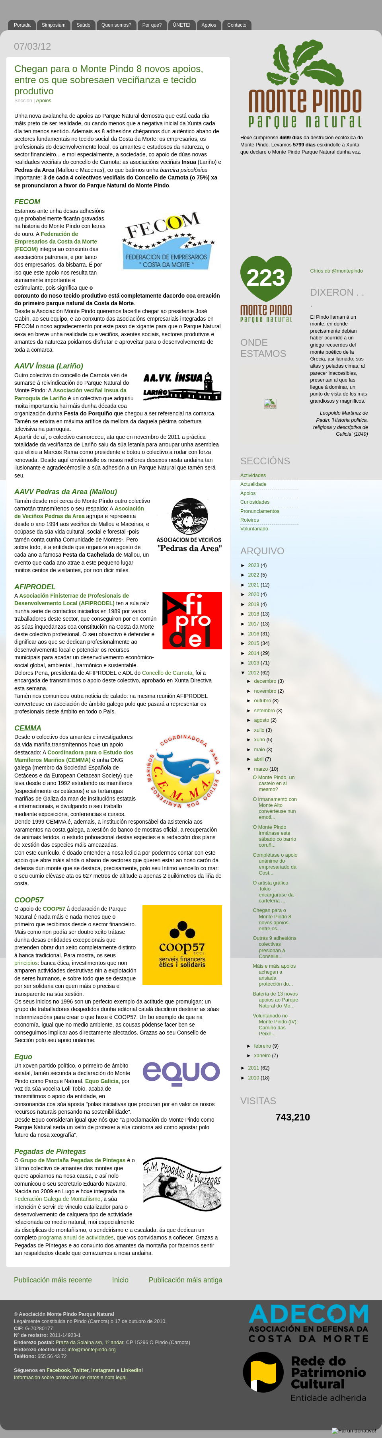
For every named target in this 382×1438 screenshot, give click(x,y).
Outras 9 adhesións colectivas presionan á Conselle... (274, 947)
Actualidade (253, 484)
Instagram (103, 1370)
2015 (254, 643)
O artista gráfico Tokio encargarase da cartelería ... (273, 892)
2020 (254, 594)
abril (259, 759)
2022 (254, 575)
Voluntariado (254, 529)
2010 (254, 1078)
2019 (254, 604)
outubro (263, 700)
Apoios (209, 25)
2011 (254, 1068)
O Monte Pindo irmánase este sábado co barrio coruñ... (274, 836)
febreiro (263, 1046)
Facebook (58, 1370)
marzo (262, 769)
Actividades (253, 475)
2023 (254, 565)
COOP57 (54, 909)
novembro (266, 691)
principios (26, 963)
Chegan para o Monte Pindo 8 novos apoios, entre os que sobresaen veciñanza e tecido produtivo (108, 79)
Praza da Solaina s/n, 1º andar (89, 1342)
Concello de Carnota (167, 673)
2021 (254, 585)
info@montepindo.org (92, 1349)
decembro (266, 681)
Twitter (81, 1370)
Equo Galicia (102, 1081)
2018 (254, 614)
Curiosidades (255, 502)
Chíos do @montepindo (336, 271)
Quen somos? (116, 25)
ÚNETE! (182, 25)
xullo (260, 730)
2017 (254, 624)
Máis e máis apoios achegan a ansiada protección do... (274, 975)
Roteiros (249, 520)
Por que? (152, 25)
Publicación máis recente (53, 1280)
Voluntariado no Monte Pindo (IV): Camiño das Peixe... (275, 1025)
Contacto (236, 25)
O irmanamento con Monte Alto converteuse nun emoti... (275, 808)
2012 (254, 673)
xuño (260, 739)
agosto (262, 720)
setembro (265, 710)
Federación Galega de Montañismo (57, 1199)
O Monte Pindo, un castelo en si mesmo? (273, 783)
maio (260, 749)
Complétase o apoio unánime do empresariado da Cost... (275, 864)
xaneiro (263, 1055)
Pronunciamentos (259, 511)
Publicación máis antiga (185, 1280)
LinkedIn (131, 1370)
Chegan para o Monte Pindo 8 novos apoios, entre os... (272, 919)
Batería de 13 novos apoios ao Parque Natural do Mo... (275, 1000)
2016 (254, 634)
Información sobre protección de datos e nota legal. (71, 1377)
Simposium (53, 25)
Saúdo (83, 25)
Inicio (120, 1280)
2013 (254, 663)
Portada (22, 25)
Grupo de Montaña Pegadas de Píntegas (73, 1160)
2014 (254, 653)
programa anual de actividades (76, 1237)
